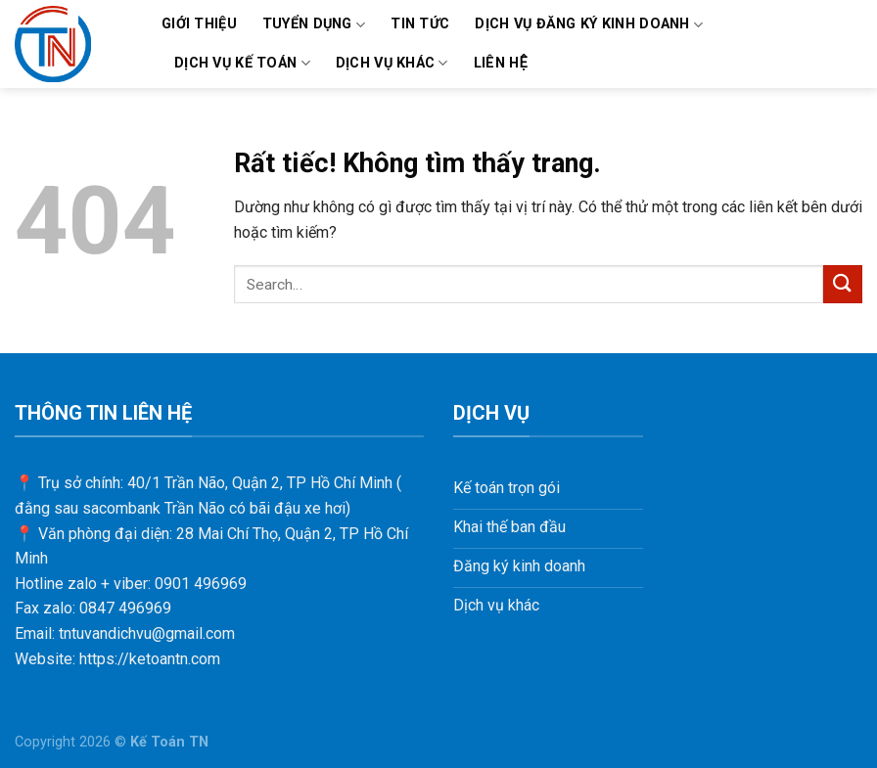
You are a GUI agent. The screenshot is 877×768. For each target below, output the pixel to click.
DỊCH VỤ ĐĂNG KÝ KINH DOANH (589, 25)
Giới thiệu (199, 24)
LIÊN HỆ (501, 63)
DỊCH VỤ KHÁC (392, 63)
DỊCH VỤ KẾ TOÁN (242, 63)
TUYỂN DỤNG (313, 25)
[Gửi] (842, 284)
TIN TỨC (420, 24)
